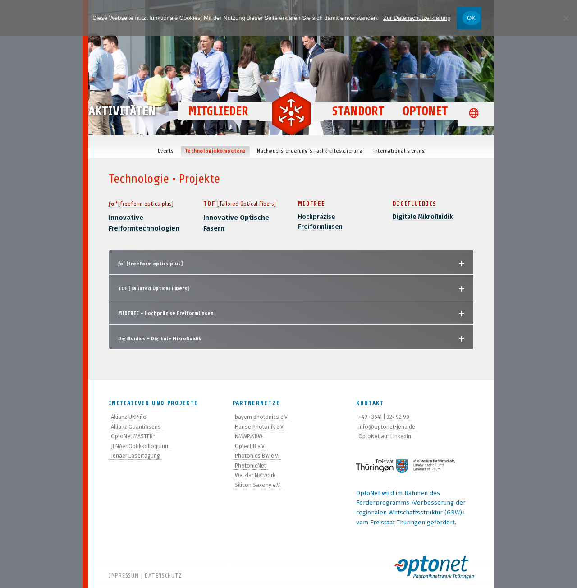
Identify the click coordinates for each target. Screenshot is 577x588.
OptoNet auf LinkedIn (388, 440)
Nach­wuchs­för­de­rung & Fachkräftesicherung (309, 151)
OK (471, 17)
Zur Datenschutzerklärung (417, 17)
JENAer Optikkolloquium (144, 450)
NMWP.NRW (250, 440)
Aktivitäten (138, 124)
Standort (358, 124)
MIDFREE (311, 203)
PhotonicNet (252, 469)
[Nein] (565, 18)
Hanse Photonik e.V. (262, 431)
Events (166, 151)
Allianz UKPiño (131, 421)
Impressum (123, 575)
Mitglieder (218, 124)
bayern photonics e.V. (265, 421)
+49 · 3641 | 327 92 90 (387, 421)
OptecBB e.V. (252, 450)
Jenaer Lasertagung (138, 460)
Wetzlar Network (258, 479)
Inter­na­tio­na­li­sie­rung (399, 151)
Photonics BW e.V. (259, 460)
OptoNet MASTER (136, 440)
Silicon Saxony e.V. (260, 489)
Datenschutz (163, 575)
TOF (239, 203)
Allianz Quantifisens (138, 431)
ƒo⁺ (141, 203)
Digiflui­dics (414, 203)
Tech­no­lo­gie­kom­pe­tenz (215, 151)
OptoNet (425, 124)
